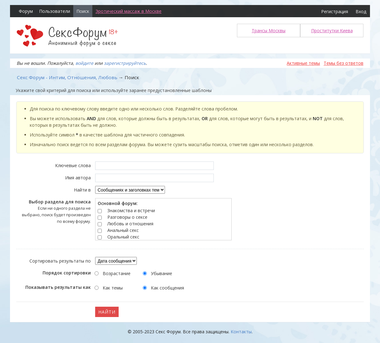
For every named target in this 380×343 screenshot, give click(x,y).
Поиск (82, 11)
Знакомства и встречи (131, 210)
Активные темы (303, 63)
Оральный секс (123, 237)
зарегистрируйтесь (125, 63)
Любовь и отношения (130, 224)
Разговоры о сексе (127, 217)
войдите (84, 63)
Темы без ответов (343, 63)
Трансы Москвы (268, 30)
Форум (26, 11)
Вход (361, 11)
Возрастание (117, 273)
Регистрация (334, 11)
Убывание (161, 273)
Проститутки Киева (332, 30)
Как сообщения (167, 288)
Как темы (113, 288)
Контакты (241, 332)
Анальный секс (123, 230)
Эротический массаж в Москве (128, 11)
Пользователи (54, 11)
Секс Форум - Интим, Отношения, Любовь (67, 77)
